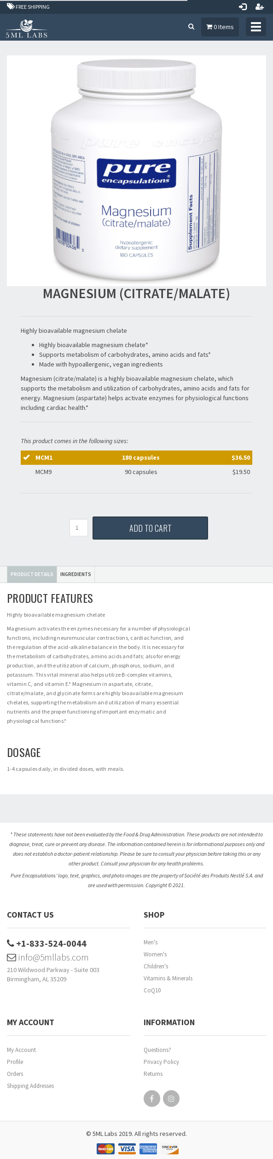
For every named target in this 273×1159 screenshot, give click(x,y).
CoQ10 (152, 990)
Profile (15, 1062)
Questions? (157, 1050)
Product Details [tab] (32, 574)
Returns (153, 1074)
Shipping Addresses (30, 1086)
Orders (15, 1074)
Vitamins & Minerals (168, 978)
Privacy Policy (161, 1062)
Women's (155, 954)
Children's (156, 966)
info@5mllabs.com (48, 957)
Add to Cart (150, 528)
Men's (150, 942)
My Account (21, 1050)
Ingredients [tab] (75, 574)
